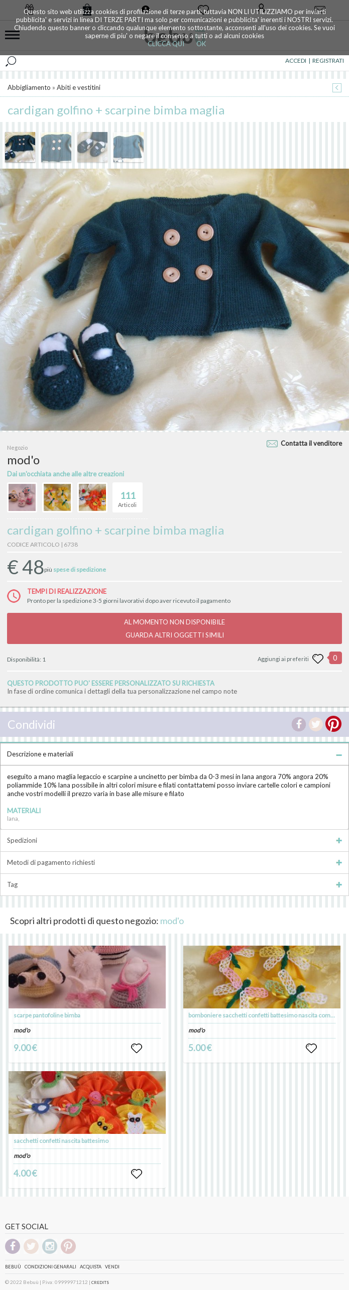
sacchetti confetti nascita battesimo (61, 1140)
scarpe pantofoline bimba (47, 1015)
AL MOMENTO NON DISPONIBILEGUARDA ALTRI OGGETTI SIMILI (174, 628)
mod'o (172, 920)
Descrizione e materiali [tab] (174, 754)
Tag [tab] (174, 884)
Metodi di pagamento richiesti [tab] (174, 862)
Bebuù (13, 1266)
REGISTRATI (328, 60)
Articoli (127, 495)
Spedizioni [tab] (174, 840)
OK (201, 44)
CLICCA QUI (166, 44)
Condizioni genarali (50, 1266)
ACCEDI (295, 60)
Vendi (112, 1266)
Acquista (90, 1266)
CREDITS (100, 1282)
